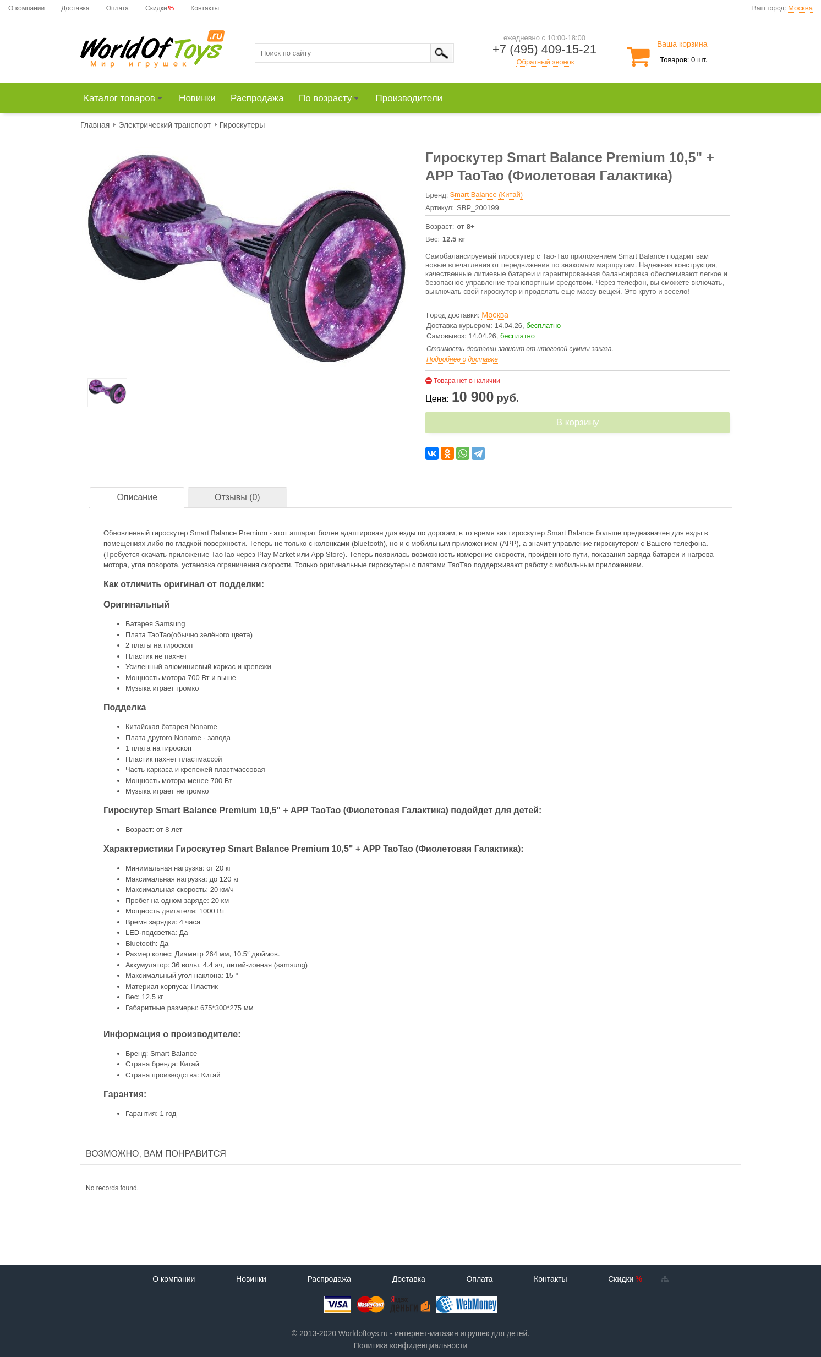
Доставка (75, 8)
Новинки (251, 1278)
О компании (26, 8)
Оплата (117, 8)
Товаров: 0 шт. (683, 60)
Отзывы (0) (237, 497)
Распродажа (329, 1278)
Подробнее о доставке (462, 359)
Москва (800, 8)
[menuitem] (128, 98)
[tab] (137, 497)
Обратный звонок (545, 62)
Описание (137, 497)
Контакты (204, 8)
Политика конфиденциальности (411, 1345)
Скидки (156, 8)
